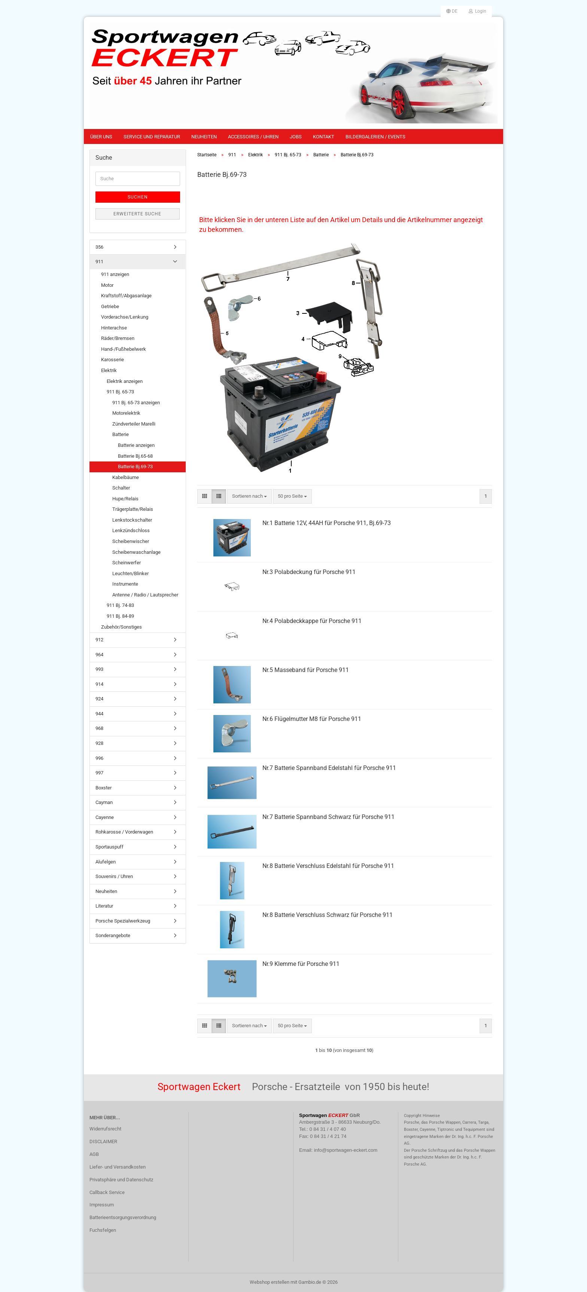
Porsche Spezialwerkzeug (122, 921)
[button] (452, 11)
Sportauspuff (109, 847)
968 (99, 728)
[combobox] (249, 496)
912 (99, 639)
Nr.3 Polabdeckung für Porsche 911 (309, 572)
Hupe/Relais (125, 498)
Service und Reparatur (152, 136)
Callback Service (107, 1192)
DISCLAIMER (103, 1141)
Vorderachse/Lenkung (124, 317)
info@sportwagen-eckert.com (345, 1150)
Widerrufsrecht (105, 1129)
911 (99, 261)
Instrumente (125, 584)
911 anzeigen (115, 274)
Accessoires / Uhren (253, 136)
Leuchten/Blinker (130, 573)
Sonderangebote (112, 935)
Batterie (120, 434)
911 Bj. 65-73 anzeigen (136, 402)
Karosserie (112, 359)
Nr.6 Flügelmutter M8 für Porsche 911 (311, 718)
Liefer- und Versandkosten (117, 1167)
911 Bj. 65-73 (120, 392)
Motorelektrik (126, 413)
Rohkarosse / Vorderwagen (124, 832)
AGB (94, 1154)
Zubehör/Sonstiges (121, 627)
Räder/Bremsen (117, 338)
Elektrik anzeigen (125, 381)
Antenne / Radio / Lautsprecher (145, 595)
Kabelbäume (125, 477)
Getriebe (110, 306)
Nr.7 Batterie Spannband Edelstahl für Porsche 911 (329, 767)
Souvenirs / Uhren (114, 876)
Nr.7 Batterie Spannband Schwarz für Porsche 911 (328, 816)
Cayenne (104, 817)
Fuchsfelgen (102, 1230)
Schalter (121, 488)
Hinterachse (114, 328)
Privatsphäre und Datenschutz (121, 1179)
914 (99, 684)
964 (99, 654)
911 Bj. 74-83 (120, 605)
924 (99, 699)
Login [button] (477, 11)
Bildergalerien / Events (375, 136)
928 (99, 743)
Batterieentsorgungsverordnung (122, 1217)
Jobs (296, 136)
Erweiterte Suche (137, 214)
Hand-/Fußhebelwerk (123, 349)
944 (99, 713)
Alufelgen (105, 862)
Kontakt (323, 136)
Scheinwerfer (126, 562)
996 (99, 758)
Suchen (138, 197)
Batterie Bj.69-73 (135, 466)
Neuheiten (204, 136)
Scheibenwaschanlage (136, 552)
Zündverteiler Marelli (133, 424)
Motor (107, 285)
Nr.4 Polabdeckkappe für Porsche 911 (312, 620)
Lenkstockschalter (132, 520)
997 (99, 773)
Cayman (104, 802)
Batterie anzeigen (136, 445)
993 (99, 669)
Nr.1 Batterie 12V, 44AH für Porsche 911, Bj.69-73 (326, 523)
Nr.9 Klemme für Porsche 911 (301, 963)
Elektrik (109, 370)
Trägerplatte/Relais (132, 509)
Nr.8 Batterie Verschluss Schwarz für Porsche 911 (327, 914)
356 (99, 247)
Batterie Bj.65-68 (135, 456)
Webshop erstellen (269, 1282)
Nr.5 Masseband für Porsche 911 (305, 669)
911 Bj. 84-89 (120, 616)
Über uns (101, 136)
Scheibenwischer (130, 541)
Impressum (101, 1204)
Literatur (104, 906)
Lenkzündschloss (131, 530)
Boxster (103, 788)
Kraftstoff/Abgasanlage (126, 295)
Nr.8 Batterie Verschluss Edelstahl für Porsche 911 (328, 865)
